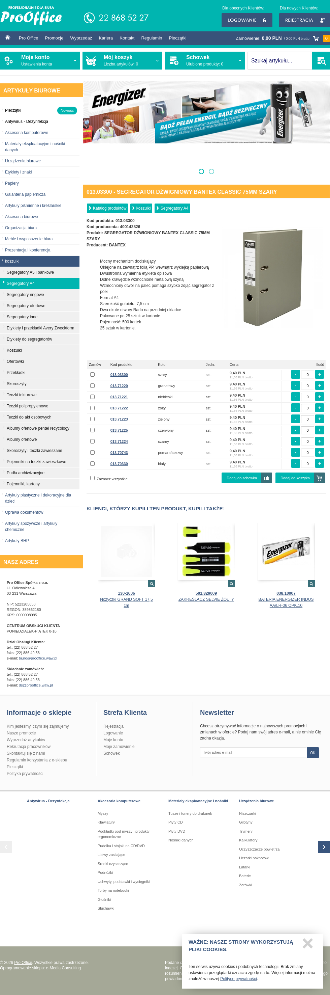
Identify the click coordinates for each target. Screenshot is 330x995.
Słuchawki (106, 908)
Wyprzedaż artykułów (26, 739)
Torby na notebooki (113, 890)
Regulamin (151, 38)
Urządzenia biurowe (23, 161)
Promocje (54, 38)
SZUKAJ (321, 61)
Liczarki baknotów (253, 858)
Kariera (106, 38)
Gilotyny (246, 822)
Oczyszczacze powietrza (259, 849)
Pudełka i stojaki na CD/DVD (121, 846)
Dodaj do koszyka (295, 478)
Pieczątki (178, 38)
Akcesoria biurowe (21, 216)
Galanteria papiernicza (25, 194)
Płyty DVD (176, 831)
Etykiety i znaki (18, 172)
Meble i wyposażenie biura (29, 239)
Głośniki (104, 899)
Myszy (103, 813)
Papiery (12, 183)
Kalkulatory (248, 840)
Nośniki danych (181, 840)
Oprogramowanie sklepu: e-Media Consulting (40, 968)
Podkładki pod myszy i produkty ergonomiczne (124, 834)
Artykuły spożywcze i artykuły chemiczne (31, 526)
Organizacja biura (21, 227)
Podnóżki (105, 872)
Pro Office (28, 38)
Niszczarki (247, 813)
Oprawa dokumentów (24, 512)
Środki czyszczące (113, 864)
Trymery (246, 831)
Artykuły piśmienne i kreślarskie (33, 205)
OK (313, 753)
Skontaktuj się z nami (26, 753)
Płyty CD (175, 822)
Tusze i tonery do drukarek (190, 813)
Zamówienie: (283, 38)
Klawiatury (106, 822)
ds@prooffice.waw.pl (36, 685)
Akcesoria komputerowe (26, 132)
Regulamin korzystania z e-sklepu (37, 760)
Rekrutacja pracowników (29, 746)
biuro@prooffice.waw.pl (38, 658)
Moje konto (113, 739)
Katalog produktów (109, 208)
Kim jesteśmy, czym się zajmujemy (38, 726)
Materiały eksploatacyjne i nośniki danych (35, 146)
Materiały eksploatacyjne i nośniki (198, 801)
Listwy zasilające (111, 855)
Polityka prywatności (25, 773)
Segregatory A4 (175, 208)
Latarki (244, 867)
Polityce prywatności (238, 981)
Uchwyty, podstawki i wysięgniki (124, 882)
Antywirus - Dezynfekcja (48, 801)
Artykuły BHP (17, 540)
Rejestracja (304, 20)
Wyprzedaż (81, 38)
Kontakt (127, 38)
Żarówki (245, 885)
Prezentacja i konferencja (28, 250)
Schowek (111, 753)
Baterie (245, 876)
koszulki (143, 208)
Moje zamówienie (119, 746)
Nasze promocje (21, 733)
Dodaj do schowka (242, 478)
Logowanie (247, 20)
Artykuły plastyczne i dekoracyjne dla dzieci (38, 498)
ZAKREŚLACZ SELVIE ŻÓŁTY (206, 599)
